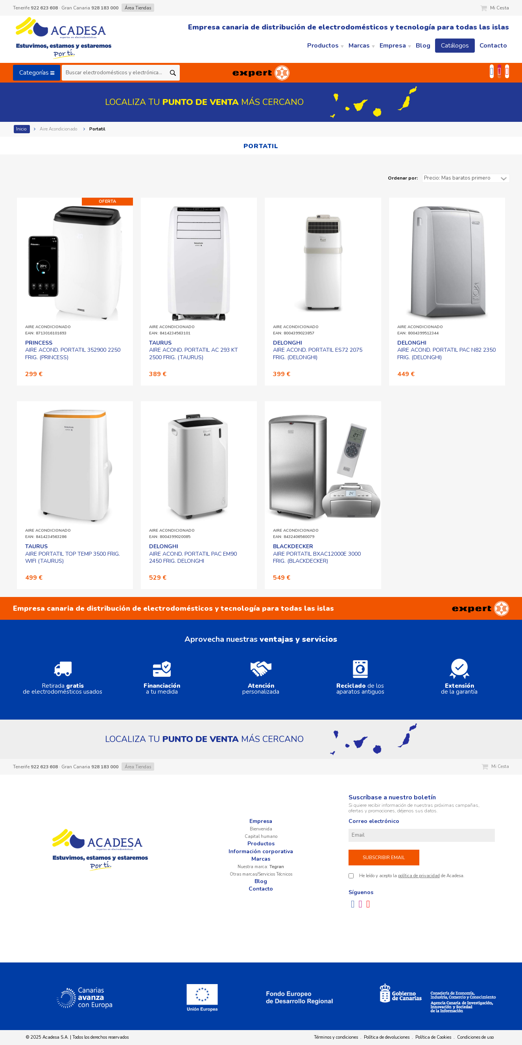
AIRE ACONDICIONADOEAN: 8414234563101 (172, 330)
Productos (261, 843)
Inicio (22, 129)
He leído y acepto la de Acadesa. (412, 876)
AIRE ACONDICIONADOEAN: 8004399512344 (420, 330)
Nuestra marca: (261, 867)
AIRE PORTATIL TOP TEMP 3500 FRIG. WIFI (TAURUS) (72, 553)
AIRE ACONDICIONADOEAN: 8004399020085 (172, 534)
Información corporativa (261, 851)
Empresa (260, 821)
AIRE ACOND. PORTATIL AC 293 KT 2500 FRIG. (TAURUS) (193, 350)
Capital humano (261, 836)
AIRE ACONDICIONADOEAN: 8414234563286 (48, 534)
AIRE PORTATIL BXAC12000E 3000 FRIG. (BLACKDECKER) (317, 553)
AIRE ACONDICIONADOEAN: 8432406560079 (296, 534)
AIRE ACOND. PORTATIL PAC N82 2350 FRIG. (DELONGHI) (446, 350)
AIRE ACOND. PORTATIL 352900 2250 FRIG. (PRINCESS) (72, 350)
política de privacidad (419, 876)
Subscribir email (384, 857)
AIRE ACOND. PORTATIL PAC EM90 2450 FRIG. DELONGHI (193, 553)
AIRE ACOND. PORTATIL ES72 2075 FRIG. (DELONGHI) (317, 350)
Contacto (261, 889)
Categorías (36, 72)
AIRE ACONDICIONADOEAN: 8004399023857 (296, 330)
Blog (261, 881)
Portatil (98, 129)
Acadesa (64, 39)
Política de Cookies (433, 1037)
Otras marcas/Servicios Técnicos (261, 874)
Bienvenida (261, 829)
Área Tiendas (138, 8)
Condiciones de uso (475, 1037)
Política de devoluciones (386, 1037)
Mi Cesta (494, 8)
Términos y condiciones (336, 1037)
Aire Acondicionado (59, 129)
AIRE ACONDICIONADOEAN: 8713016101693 (48, 330)
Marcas (260, 859)
